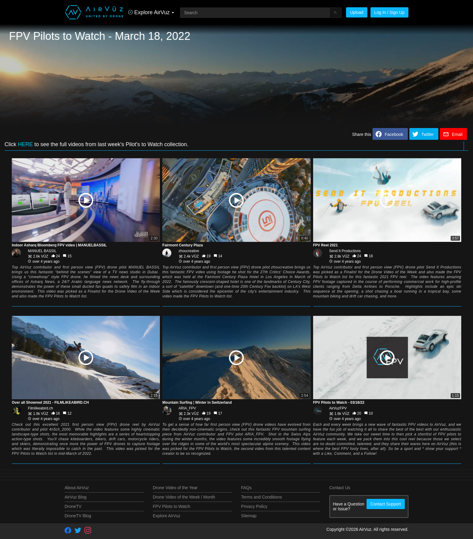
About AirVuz (77, 487)
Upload (356, 12)
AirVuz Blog (76, 497)
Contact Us (339, 487)
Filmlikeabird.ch (40, 408)
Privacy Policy (254, 506)
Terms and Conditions (261, 497)
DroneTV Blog (78, 515)
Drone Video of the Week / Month (184, 497)
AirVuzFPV (338, 408)
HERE (25, 144)
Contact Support (385, 504)
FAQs (246, 487)
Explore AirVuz (166, 515)
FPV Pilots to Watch (171, 506)
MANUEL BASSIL (42, 251)
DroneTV (73, 506)
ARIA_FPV (187, 408)
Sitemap (248, 515)
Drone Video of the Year (175, 487)
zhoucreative (189, 251)
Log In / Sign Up (389, 12)
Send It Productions (345, 251)
